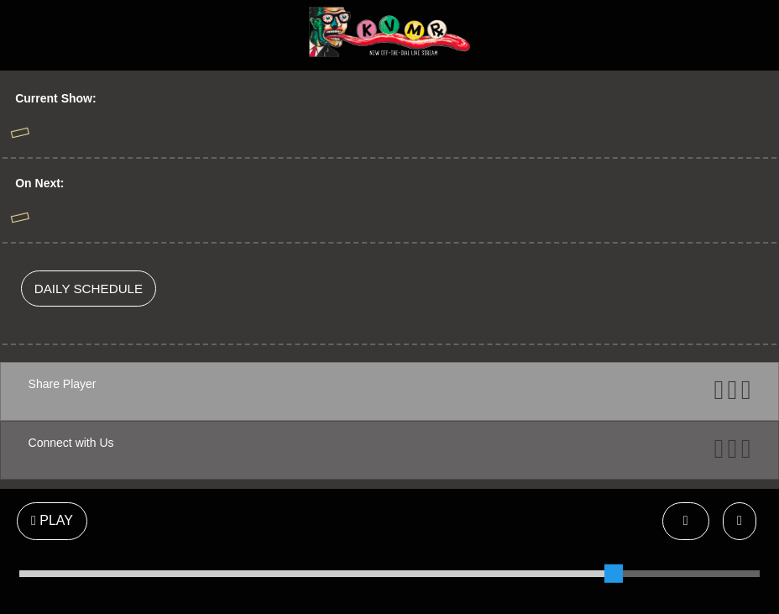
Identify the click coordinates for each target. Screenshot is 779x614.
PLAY (52, 520)
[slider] (613, 573)
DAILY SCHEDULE (88, 288)
